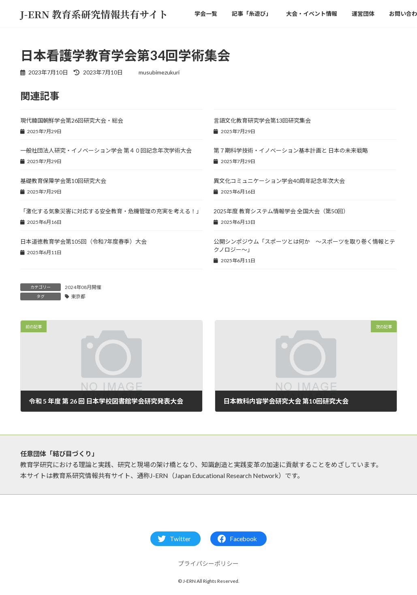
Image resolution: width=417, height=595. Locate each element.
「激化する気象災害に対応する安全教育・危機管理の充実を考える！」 (111, 211)
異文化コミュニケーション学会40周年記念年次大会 (279, 180)
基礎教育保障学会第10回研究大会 (63, 180)
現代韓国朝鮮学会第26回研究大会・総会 (71, 120)
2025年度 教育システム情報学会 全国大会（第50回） (281, 211)
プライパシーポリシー (208, 563)
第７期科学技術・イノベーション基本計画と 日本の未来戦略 (291, 150)
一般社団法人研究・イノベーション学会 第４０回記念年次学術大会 (106, 150)
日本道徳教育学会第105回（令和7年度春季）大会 (83, 241)
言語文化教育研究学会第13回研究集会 (262, 120)
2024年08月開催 (83, 287)
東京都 (78, 296)
